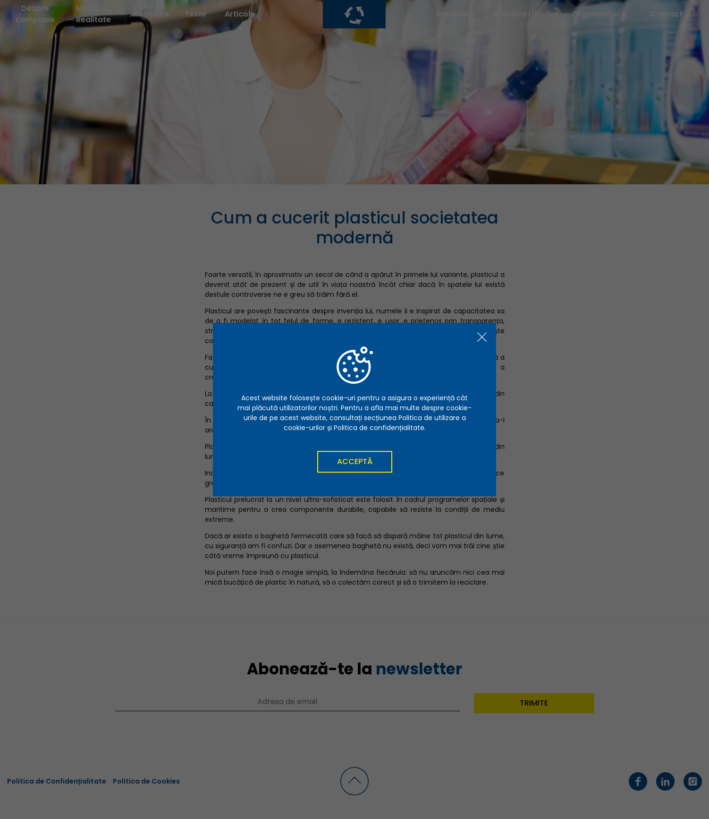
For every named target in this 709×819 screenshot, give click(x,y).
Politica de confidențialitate (379, 427)
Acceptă (354, 461)
